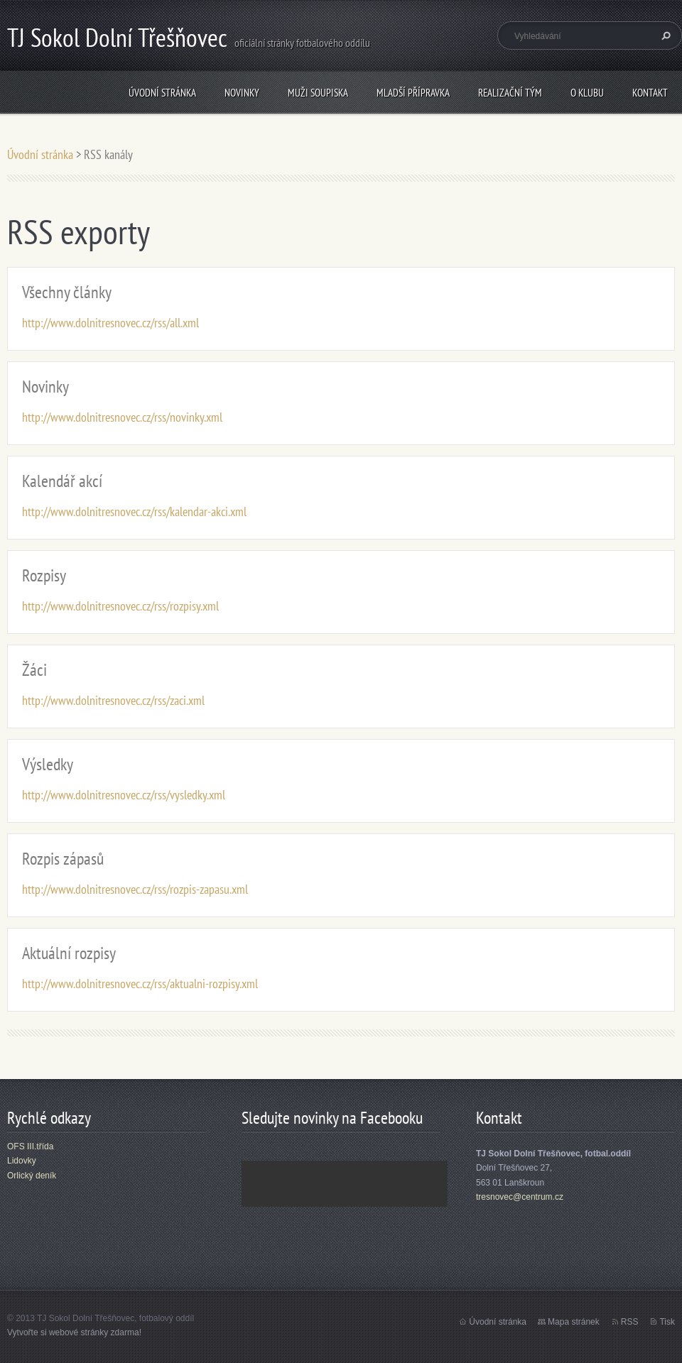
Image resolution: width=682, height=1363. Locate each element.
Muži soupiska (318, 92)
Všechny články (67, 292)
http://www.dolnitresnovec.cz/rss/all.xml (110, 322)
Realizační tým (510, 92)
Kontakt (650, 92)
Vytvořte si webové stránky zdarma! (74, 1332)
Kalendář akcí (62, 481)
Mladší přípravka (413, 92)
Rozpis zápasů (63, 859)
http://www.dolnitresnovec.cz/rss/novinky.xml (122, 417)
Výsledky (47, 764)
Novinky (241, 92)
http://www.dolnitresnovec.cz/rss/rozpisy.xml (120, 606)
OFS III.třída (30, 1146)
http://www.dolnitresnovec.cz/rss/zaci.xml (113, 700)
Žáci (34, 670)
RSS (630, 1322)
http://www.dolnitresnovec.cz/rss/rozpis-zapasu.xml (135, 889)
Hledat (664, 35)
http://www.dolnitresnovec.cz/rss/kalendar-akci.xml (134, 511)
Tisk (667, 1322)
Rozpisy (44, 575)
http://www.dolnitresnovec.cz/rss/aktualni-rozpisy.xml (140, 983)
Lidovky (21, 1161)
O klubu (587, 92)
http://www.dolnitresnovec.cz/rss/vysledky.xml (123, 795)
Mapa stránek (574, 1322)
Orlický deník (31, 1176)
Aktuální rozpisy (69, 953)
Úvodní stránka (162, 92)
